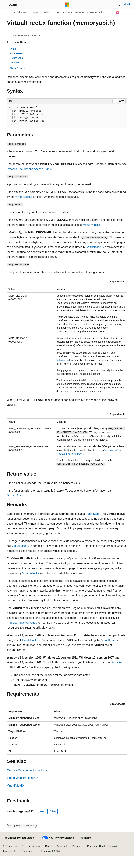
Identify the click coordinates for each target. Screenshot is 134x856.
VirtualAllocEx (23, 196)
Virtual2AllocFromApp (68, 453)
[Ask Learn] (117, 12)
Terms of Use (10, 851)
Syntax (13, 48)
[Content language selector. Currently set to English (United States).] (20, 838)
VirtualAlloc (62, 360)
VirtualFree (108, 640)
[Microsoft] (67, 4)
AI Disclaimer (10, 846)
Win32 (47, 12)
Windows (22, 12)
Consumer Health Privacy (101, 846)
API (58, 12)
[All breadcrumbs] (10, 12)
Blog (47, 846)
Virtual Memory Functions (22, 777)
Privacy (76, 846)
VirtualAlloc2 (111, 450)
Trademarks (27, 851)
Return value (16, 58)
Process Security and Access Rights (29, 168)
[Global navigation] (3, 5)
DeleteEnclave (31, 640)
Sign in (127, 4)
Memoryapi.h (97, 12)
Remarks (14, 62)
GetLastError (15, 495)
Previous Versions (31, 846)
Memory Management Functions (27, 770)
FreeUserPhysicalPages (22, 622)
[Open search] (118, 5)
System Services (75, 12)
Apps (35, 12)
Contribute (62, 846)
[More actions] (124, 12)
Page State (93, 513)
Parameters (16, 53)
